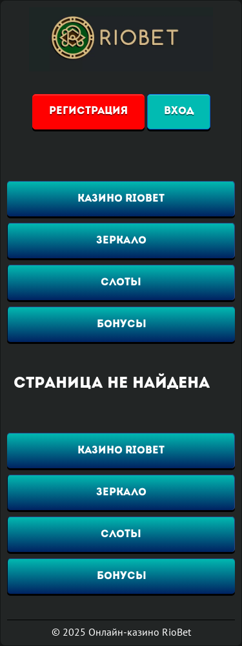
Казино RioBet (121, 199)
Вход (179, 111)
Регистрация (88, 111)
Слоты (121, 283)
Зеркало (121, 241)
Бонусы (121, 324)
